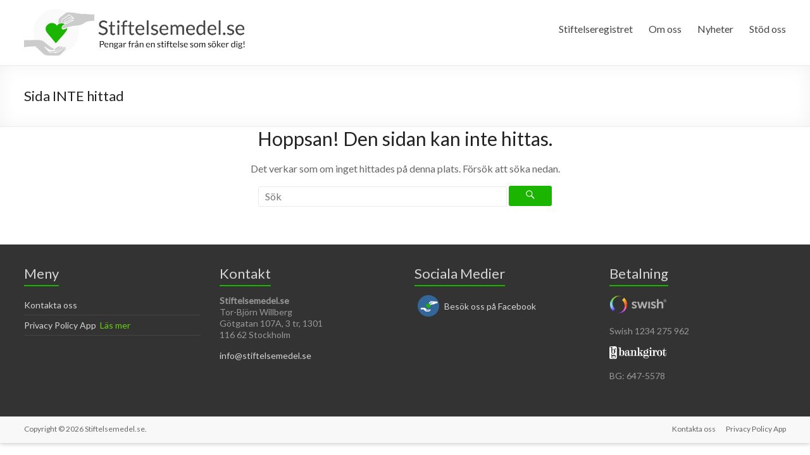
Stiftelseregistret (596, 29)
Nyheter (715, 29)
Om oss (665, 29)
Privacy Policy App (60, 325)
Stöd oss (767, 29)
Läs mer (115, 325)
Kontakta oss (50, 305)
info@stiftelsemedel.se (265, 355)
